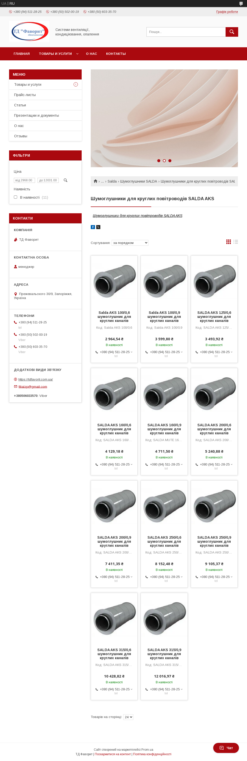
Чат (226, 748)
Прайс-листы (25, 95)
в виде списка (235, 242)
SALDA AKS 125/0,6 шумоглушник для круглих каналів (214, 317)
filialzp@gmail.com (33, 386)
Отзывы (20, 136)
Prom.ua (147, 749)
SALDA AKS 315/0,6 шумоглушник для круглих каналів (114, 654)
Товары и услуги (55, 54)
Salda (112, 181)
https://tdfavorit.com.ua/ (35, 379)
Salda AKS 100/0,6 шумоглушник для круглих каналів (114, 317)
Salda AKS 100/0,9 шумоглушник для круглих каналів (164, 317)
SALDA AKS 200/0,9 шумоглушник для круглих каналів (114, 541)
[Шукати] (232, 32)
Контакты (116, 54)
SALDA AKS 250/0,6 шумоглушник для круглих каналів (164, 541)
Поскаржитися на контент (113, 754)
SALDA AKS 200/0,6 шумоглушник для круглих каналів (214, 429)
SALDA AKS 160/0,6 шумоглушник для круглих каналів (114, 429)
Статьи (20, 105)
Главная (22, 54)
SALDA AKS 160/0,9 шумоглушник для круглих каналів (164, 429)
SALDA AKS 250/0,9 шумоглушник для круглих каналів (214, 541)
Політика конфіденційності (152, 754)
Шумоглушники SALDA (138, 181)
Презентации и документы (36, 115)
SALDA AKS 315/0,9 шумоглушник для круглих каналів (164, 654)
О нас (91, 54)
